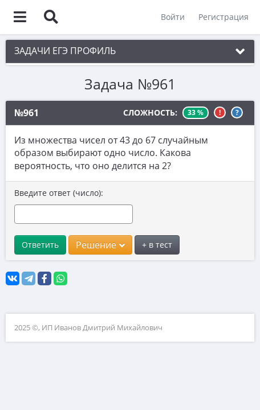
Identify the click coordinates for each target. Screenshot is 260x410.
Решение (100, 245)
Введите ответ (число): (58, 192)
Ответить (40, 244)
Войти (173, 16)
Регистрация (223, 16)
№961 (26, 112)
